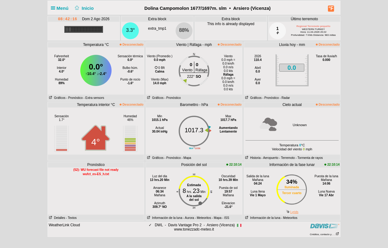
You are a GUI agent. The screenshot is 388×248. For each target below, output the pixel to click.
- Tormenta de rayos (309, 158)
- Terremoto (287, 158)
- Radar (285, 98)
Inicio (83, 8)
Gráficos (57, 98)
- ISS (225, 218)
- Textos (71, 218)
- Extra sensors (94, 98)
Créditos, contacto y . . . (324, 234)
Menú (61, 8)
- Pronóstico (74, 98)
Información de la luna (164, 218)
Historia (252, 158)
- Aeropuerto (269, 158)
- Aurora (188, 218)
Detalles (56, 218)
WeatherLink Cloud (64, 225)
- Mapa (186, 158)
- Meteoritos (203, 218)
